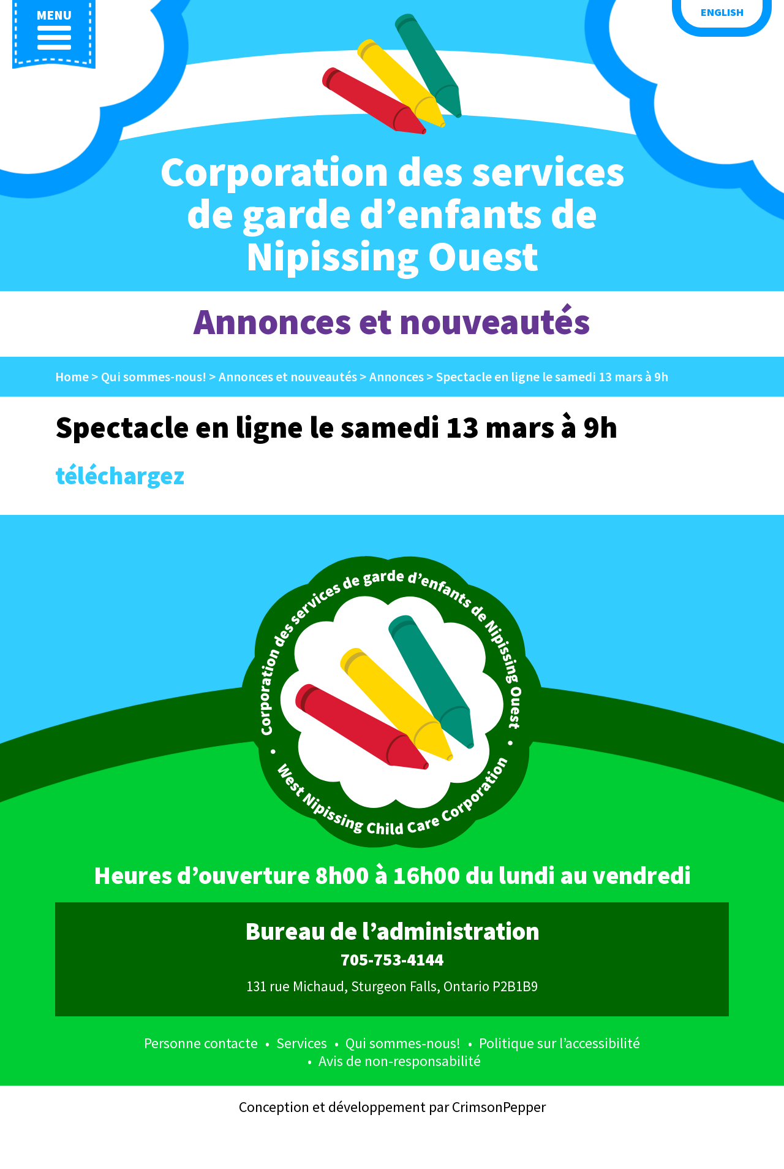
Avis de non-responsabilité (399, 1060)
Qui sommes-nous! (403, 1043)
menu (54, 29)
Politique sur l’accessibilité (559, 1043)
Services (301, 1043)
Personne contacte (201, 1043)
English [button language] (722, 12)
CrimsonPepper (499, 1106)
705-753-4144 (392, 960)
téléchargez (119, 475)
